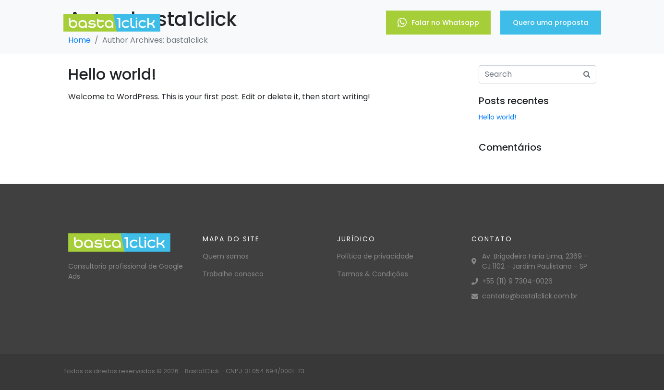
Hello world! (112, 74)
